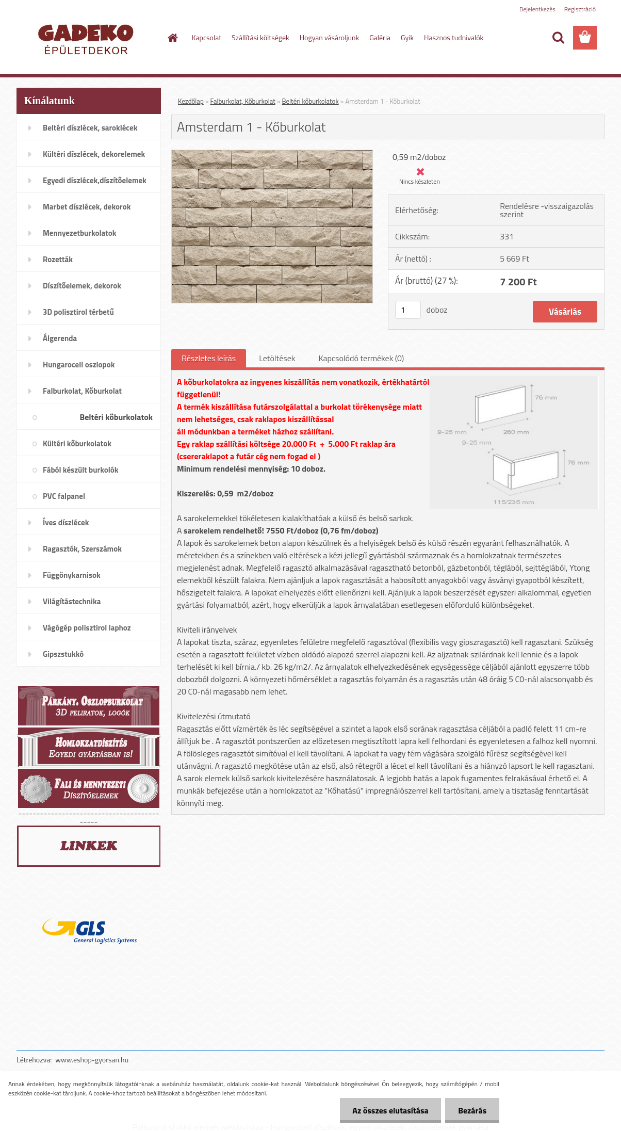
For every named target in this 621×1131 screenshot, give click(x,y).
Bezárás (472, 1110)
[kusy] (408, 310)
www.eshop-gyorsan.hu (91, 1059)
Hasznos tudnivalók (453, 37)
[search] (558, 38)
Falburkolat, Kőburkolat (242, 101)
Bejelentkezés (537, 9)
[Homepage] (172, 38)
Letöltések (277, 358)
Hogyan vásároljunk (329, 37)
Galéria (379, 37)
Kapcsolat (207, 37)
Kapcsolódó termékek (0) (361, 358)
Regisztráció (580, 9)
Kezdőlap (191, 101)
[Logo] (87, 38)
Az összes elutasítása (390, 1110)
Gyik (407, 37)
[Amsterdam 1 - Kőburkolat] (272, 154)
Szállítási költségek (260, 37)
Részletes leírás (209, 358)
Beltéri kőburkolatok (310, 101)
